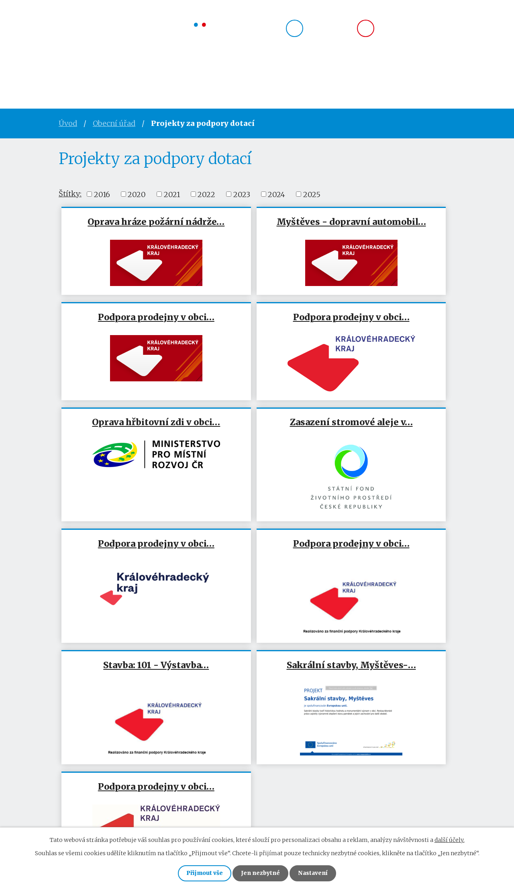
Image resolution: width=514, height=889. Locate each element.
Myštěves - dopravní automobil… (257, 227)
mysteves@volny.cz (417, 30)
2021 (172, 194)
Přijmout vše (202, 873)
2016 (102, 194)
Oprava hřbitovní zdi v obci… (257, 328)
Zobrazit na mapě (423, 794)
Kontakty (306, 74)
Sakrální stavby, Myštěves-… (125, 582)
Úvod (70, 74)
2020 (137, 194)
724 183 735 (329, 30)
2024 (276, 194)
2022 (206, 194)
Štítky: (70, 193)
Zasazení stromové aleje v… (389, 328)
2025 (311, 194)
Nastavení (315, 873)
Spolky (216, 74)
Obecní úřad (123, 74)
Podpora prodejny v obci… (389, 227)
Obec (176, 74)
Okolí (259, 74)
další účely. (449, 839)
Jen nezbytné (260, 873)
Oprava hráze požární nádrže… (125, 227)
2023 (241, 194)
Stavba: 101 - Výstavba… (389, 449)
